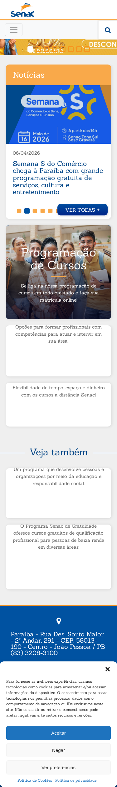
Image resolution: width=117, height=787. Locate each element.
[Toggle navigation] (13, 29)
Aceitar (58, 733)
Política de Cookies (34, 780)
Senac (22, 10)
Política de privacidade (75, 780)
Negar (58, 750)
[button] (108, 669)
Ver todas (82, 209)
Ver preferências (58, 767)
